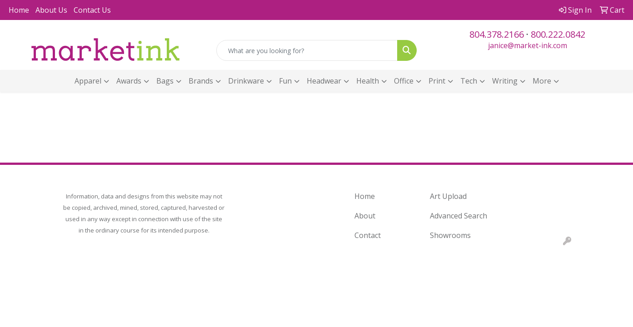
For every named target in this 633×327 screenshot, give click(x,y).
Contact (367, 235)
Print (437, 81)
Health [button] (367, 81)
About (364, 216)
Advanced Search (458, 216)
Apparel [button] (88, 81)
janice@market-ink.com (527, 45)
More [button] (542, 81)
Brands (201, 81)
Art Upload (448, 196)
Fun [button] (285, 81)
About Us (51, 10)
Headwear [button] (324, 81)
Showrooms (450, 235)
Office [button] (404, 81)
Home (19, 10)
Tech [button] (468, 81)
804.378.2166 (496, 34)
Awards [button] (128, 81)
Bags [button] (165, 81)
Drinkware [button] (246, 81)
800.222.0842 (558, 34)
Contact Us (92, 10)
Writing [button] (505, 81)
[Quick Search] (306, 50)
